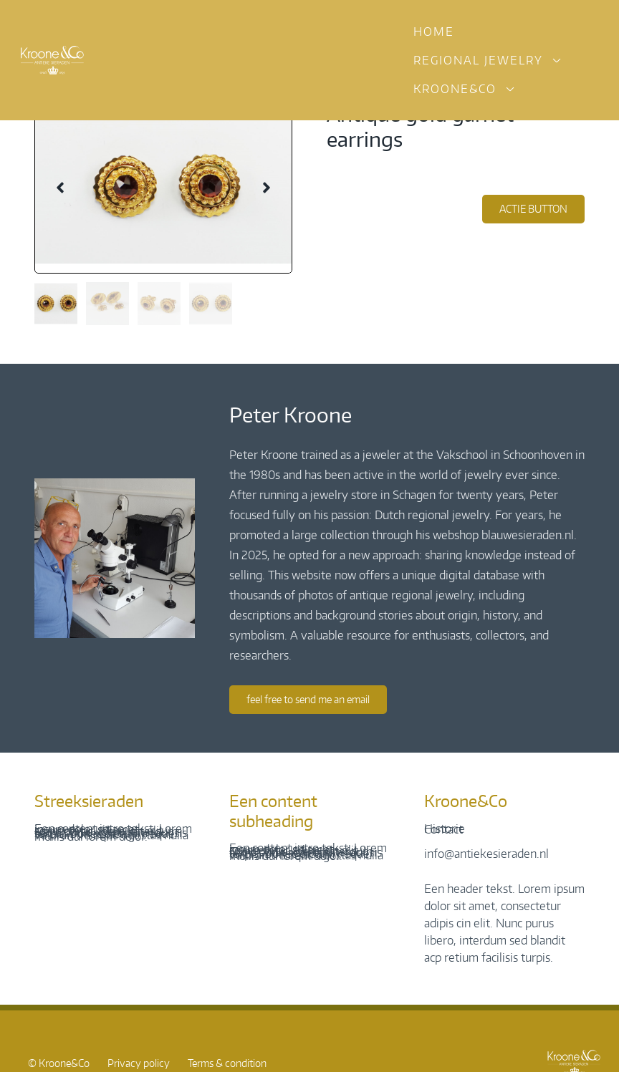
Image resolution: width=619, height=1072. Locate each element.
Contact (443, 829)
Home (433, 31)
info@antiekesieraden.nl (486, 853)
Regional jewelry (478, 60)
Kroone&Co (454, 89)
